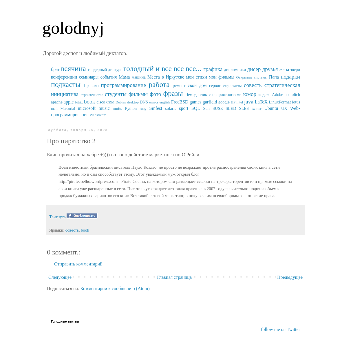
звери (295, 69)
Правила (91, 85)
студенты (116, 94)
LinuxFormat (280, 102)
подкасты (66, 84)
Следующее (60, 277)
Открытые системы (252, 77)
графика (212, 69)
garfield (210, 101)
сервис (215, 85)
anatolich (292, 94)
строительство (92, 95)
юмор (249, 94)
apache (57, 102)
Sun (206, 108)
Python (131, 108)
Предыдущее (290, 277)
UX (284, 108)
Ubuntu (271, 108)
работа (159, 84)
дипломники (235, 69)
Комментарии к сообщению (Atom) (115, 288)
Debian (121, 102)
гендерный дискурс (105, 69)
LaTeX (261, 101)
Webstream (98, 115)
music (104, 108)
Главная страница (174, 277)
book (89, 102)
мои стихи (196, 76)
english (164, 102)
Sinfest (155, 108)
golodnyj (73, 27)
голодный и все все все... (162, 68)
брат (55, 69)
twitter (256, 109)
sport (183, 108)
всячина (73, 68)
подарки (290, 77)
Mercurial (67, 109)
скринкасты (232, 86)
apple (69, 101)
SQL (195, 108)
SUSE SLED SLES (231, 108)
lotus (296, 102)
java (248, 102)
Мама (124, 76)
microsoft (87, 108)
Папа (274, 76)
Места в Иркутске (165, 76)
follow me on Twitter (280, 329)
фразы (173, 93)
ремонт (179, 85)
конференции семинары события (84, 76)
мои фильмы (221, 76)
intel (240, 102)
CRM (110, 102)
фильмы (138, 94)
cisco (100, 102)
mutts (117, 108)
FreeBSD (180, 101)
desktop (133, 102)
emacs (153, 102)
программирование (123, 85)
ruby (143, 109)
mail (54, 109)
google (224, 102)
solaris (170, 108)
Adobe (277, 94)
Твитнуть (57, 216)
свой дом (197, 85)
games (196, 101)
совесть (253, 85)
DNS (144, 102)
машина (139, 77)
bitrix (79, 102)
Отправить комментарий (78, 263)
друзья (270, 69)
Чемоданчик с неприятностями (213, 94)
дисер (254, 69)
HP (233, 102)
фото (155, 94)
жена (284, 69)
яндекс (264, 94)
